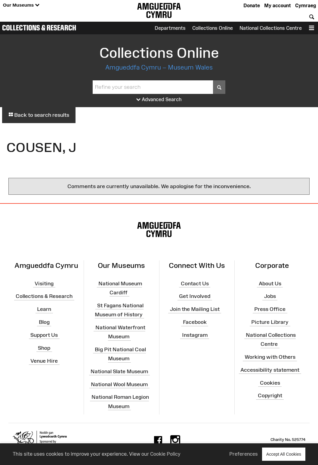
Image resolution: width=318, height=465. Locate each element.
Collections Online (212, 28)
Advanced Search (159, 100)
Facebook (195, 322)
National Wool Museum (119, 384)
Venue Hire (44, 361)
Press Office (270, 309)
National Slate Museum (119, 371)
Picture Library (270, 322)
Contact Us (195, 283)
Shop (44, 348)
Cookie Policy (165, 454)
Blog (44, 322)
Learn (44, 309)
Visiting (44, 283)
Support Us (44, 335)
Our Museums (21, 5)
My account (277, 5)
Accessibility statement (269, 370)
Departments (170, 28)
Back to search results (38, 115)
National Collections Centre (270, 28)
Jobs (270, 296)
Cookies (270, 383)
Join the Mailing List (195, 309)
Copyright (270, 395)
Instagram (195, 335)
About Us (270, 283)
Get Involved (194, 296)
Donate (251, 5)
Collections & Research (39, 27)
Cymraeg (305, 5)
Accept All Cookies (283, 454)
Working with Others (270, 357)
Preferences (243, 454)
